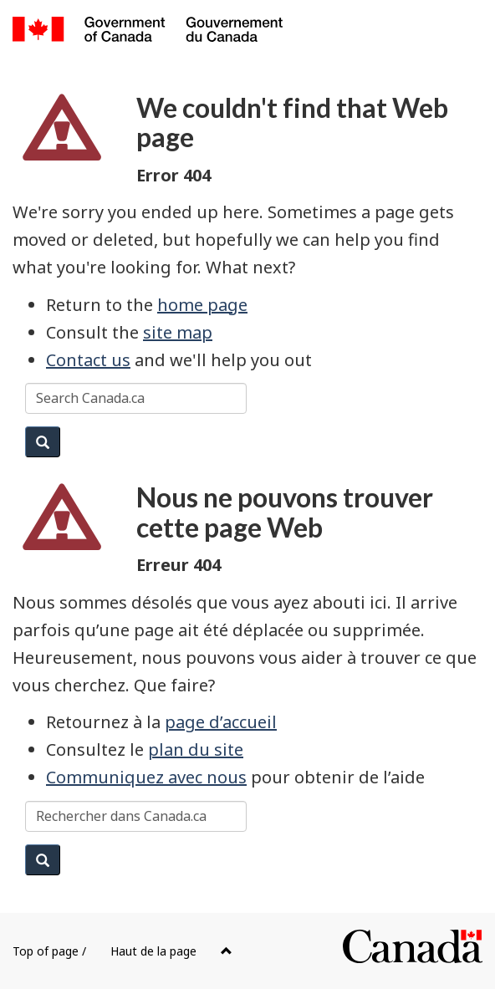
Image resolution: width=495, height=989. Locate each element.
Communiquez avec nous (146, 777)
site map (177, 332)
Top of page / (122, 951)
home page (202, 304)
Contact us (88, 360)
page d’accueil (221, 722)
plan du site (195, 749)
